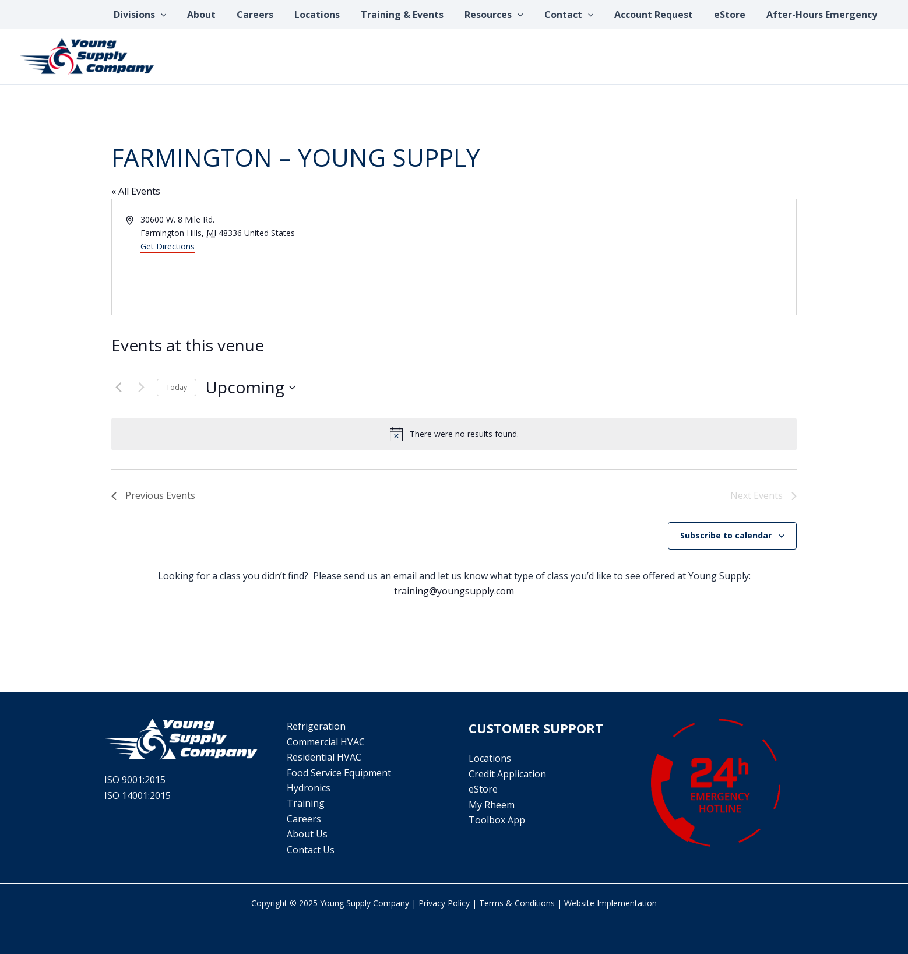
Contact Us (311, 849)
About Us (307, 834)
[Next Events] (141, 388)
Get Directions (167, 246)
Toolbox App (497, 820)
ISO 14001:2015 (137, 795)
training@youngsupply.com (454, 591)
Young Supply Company (364, 903)
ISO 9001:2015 (135, 779)
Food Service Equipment (339, 772)
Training (306, 803)
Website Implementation (610, 903)
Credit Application (507, 774)
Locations (490, 758)
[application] (182, 14)
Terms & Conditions (517, 903)
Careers (304, 818)
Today (176, 387)
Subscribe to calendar (726, 535)
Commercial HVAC (326, 741)
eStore (483, 789)
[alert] (454, 434)
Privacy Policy (444, 903)
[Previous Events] (118, 388)
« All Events (135, 191)
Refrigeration (316, 726)
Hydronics (308, 787)
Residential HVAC (324, 757)
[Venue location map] (624, 257)
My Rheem (492, 804)
